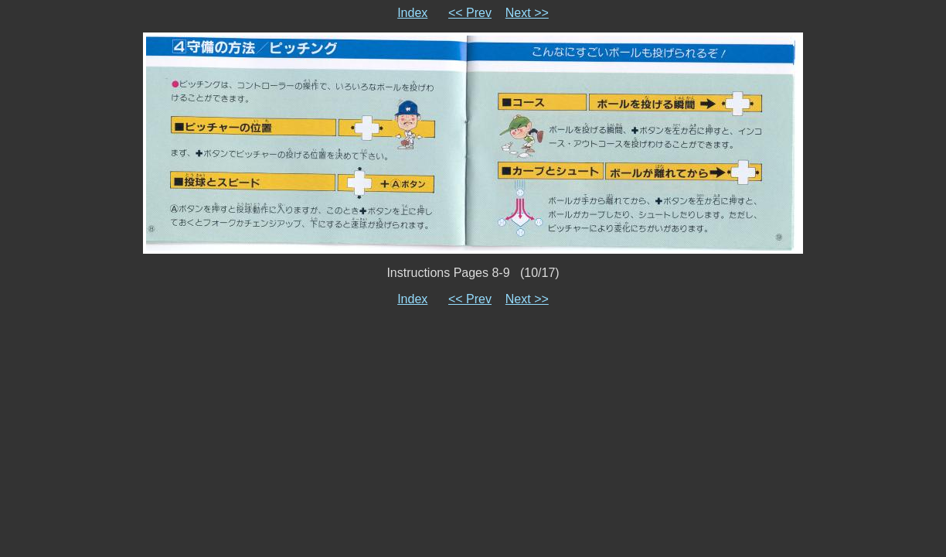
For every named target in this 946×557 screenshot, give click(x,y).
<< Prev (470, 12)
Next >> (527, 12)
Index (412, 12)
